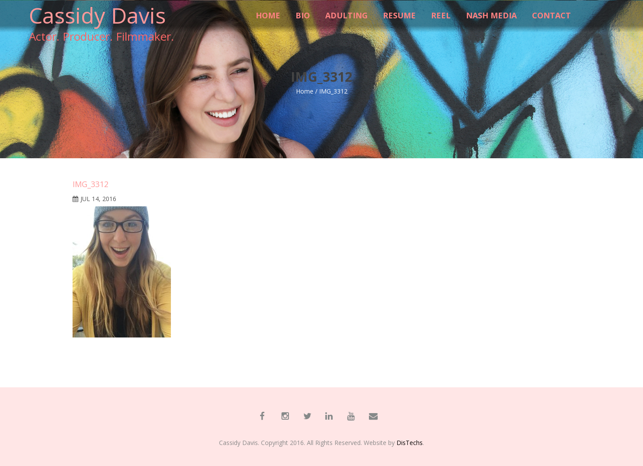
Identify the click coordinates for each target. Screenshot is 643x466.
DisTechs (409, 442)
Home (304, 91)
